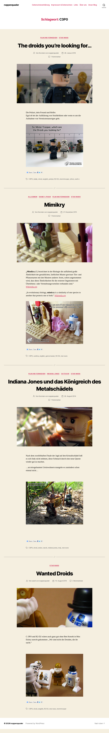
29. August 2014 (70, 396)
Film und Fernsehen (48, 38)
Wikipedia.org (32, 287)
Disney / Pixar (45, 197)
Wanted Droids (54, 573)
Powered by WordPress (35, 727)
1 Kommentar (56, 57)
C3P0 (31, 179)
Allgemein (32, 197)
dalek (36, 179)
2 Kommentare (56, 585)
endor (40, 548)
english (45, 179)
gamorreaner (50, 356)
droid (40, 179)
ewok (45, 548)
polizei (51, 179)
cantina (36, 356)
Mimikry (54, 204)
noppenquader (12, 5)
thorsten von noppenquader (49, 53)
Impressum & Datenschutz (61, 5)
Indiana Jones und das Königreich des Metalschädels (54, 385)
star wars (64, 356)
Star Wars (64, 38)
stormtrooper (65, 179)
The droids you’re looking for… (54, 45)
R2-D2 (57, 179)
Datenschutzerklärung (41, 5)
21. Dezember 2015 (70, 212)
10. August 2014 (69, 581)
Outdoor (65, 374)
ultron (73, 179)
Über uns (83, 5)
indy (59, 548)
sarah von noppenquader (49, 581)
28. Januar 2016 (70, 53)
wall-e (78, 179)
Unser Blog (92, 5)
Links (76, 5)
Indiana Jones (53, 374)
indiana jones (53, 548)
